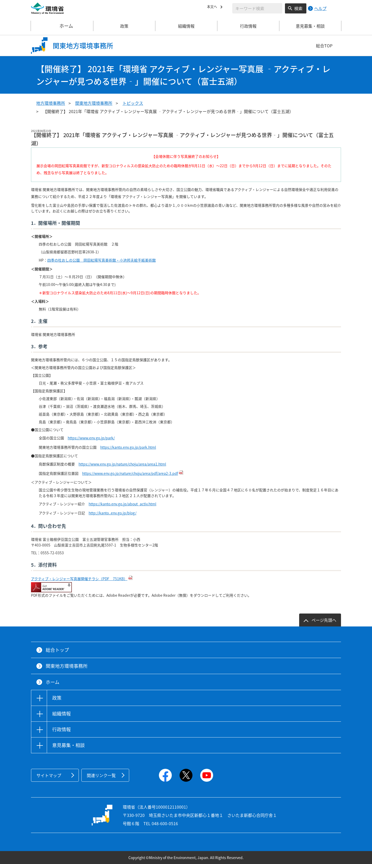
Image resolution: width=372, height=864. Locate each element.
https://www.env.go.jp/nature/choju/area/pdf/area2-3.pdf (130, 473)
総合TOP (324, 45)
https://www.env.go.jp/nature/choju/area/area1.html (122, 464)
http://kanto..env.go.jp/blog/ (112, 512)
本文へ (213, 7)
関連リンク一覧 (101, 775)
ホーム (62, 26)
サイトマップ (48, 775)
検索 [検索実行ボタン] (298, 8)
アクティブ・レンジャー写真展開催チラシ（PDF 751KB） (79, 578)
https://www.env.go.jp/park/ (91, 437)
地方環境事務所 (50, 103)
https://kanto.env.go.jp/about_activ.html (122, 503)
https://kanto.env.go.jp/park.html (128, 447)
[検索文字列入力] (257, 8)
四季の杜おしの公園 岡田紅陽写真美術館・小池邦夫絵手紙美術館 (101, 260)
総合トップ (57, 649)
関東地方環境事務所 (93, 103)
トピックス (132, 103)
